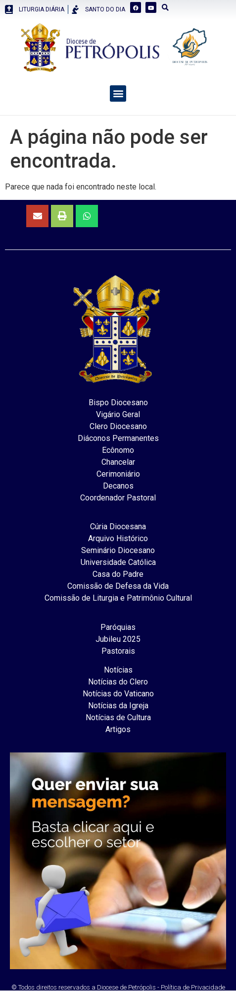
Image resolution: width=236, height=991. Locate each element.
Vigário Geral (118, 414)
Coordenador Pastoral (118, 497)
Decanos (118, 486)
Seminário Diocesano (118, 550)
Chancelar (118, 462)
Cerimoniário (118, 474)
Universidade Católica (118, 562)
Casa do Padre (118, 574)
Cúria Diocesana (118, 526)
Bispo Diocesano (118, 402)
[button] (118, 93)
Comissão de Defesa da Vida (118, 586)
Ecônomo (118, 450)
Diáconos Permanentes (118, 438)
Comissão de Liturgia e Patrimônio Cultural (118, 598)
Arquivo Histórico (118, 538)
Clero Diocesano (118, 426)
